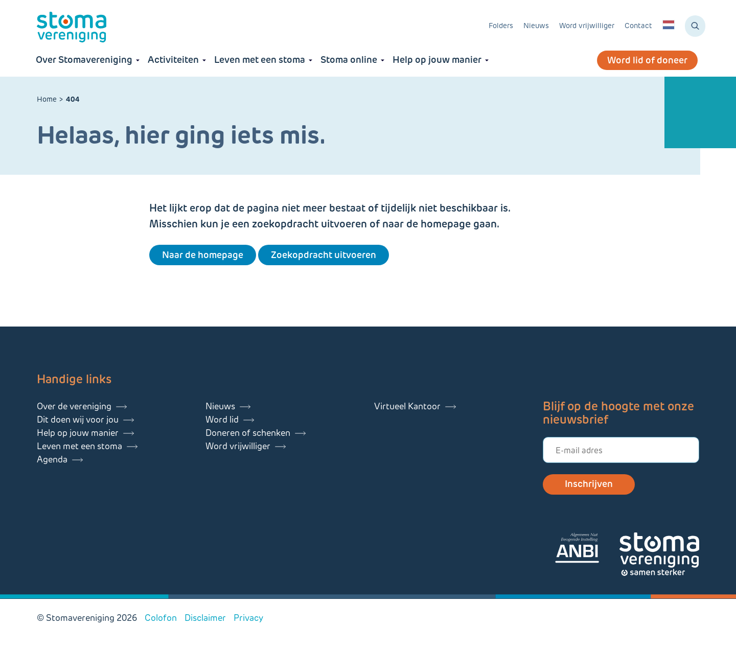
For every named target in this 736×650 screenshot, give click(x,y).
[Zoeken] (695, 26)
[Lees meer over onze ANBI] (587, 549)
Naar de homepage (202, 255)
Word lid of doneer (647, 60)
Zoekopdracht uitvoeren (323, 255)
